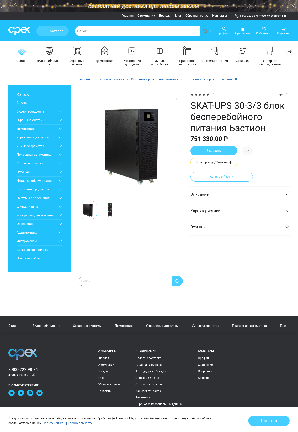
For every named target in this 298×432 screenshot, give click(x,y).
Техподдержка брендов (151, 371)
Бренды (165, 16)
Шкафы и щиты (28, 207)
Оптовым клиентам (148, 384)
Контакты (219, 16)
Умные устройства (163, 61)
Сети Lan (247, 61)
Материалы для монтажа (35, 215)
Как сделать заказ (148, 391)
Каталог (52, 31)
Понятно (269, 420)
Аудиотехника (27, 233)
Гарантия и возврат (149, 364)
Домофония (107, 61)
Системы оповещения (33, 198)
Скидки (22, 61)
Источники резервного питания (154, 79)
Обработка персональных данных (158, 404)
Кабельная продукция (33, 189)
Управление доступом (135, 63)
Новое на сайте (28, 258)
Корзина (204, 377)
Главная (128, 16)
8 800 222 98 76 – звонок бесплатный (260, 16)
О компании (146, 16)
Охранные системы (78, 63)
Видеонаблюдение (50, 61)
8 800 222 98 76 (23, 369)
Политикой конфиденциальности (67, 423)
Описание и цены (147, 377)
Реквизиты (143, 397)
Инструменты (27, 241)
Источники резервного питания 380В (212, 79)
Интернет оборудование (275, 63)
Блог (178, 16)
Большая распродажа (32, 250)
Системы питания (219, 61)
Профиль (204, 358)
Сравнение (205, 364)
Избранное (205, 371)
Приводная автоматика (191, 63)
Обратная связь (197, 16)
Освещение (25, 224)
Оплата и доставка (148, 358)
